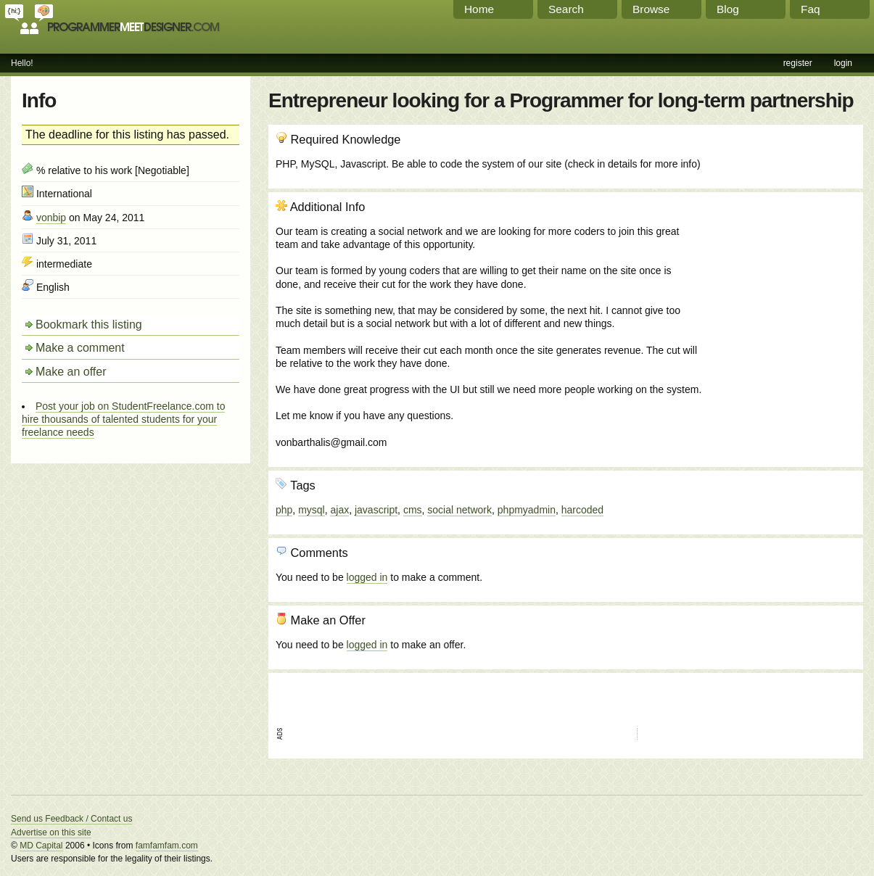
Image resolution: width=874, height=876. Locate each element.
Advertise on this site (51, 832)
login (843, 63)
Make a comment (80, 348)
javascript (376, 510)
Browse (650, 9)
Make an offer (71, 371)
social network (459, 510)
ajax (339, 510)
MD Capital (41, 845)
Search (566, 9)
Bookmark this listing (89, 324)
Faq (810, 9)
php (284, 510)
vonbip (51, 217)
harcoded (582, 510)
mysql (311, 510)
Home (479, 9)
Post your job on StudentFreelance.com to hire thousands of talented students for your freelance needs (123, 419)
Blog (728, 9)
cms (412, 510)
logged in (367, 577)
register (797, 63)
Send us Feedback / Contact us (71, 819)
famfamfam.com (167, 845)
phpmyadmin (527, 510)
